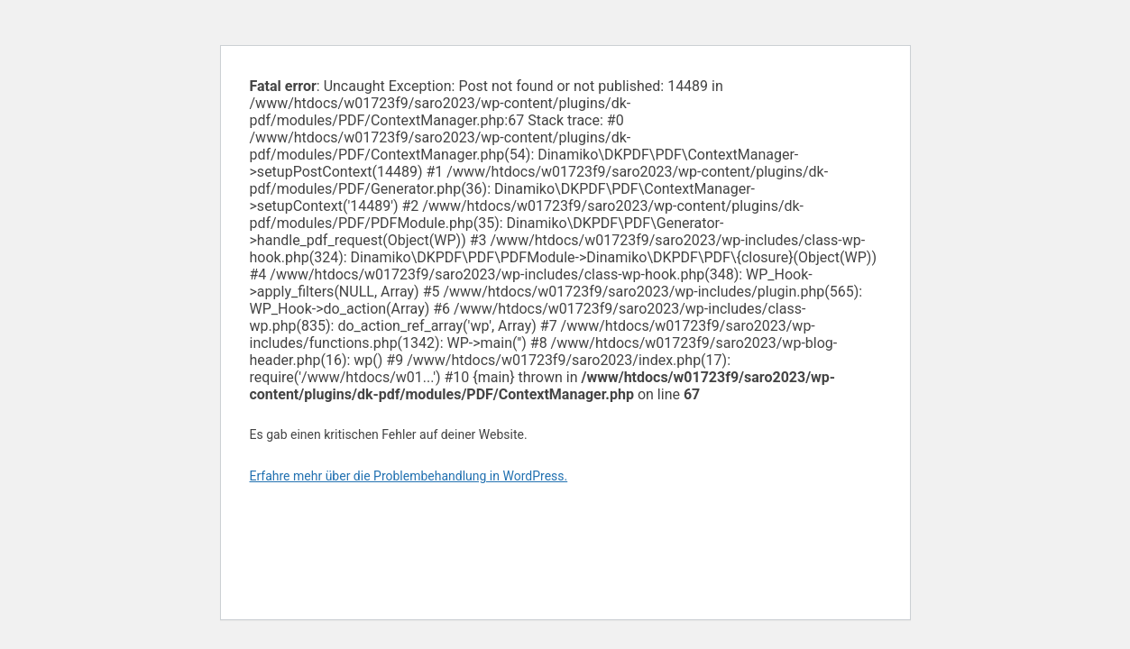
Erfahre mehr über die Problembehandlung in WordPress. (409, 476)
